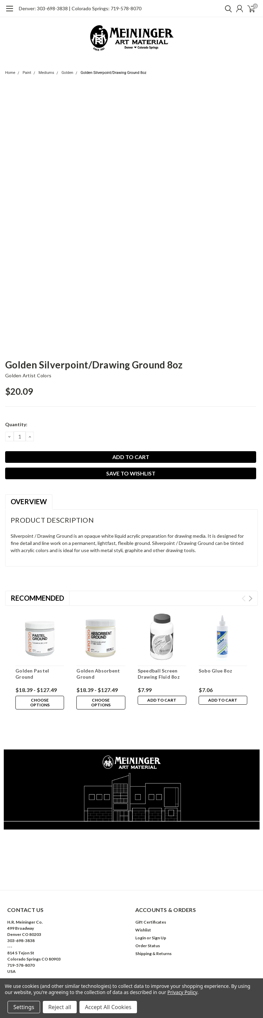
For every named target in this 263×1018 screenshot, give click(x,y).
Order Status (147, 914)
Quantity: (16, 424)
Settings (23, 1007)
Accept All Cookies (108, 1007)
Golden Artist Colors (28, 375)
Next (250, 598)
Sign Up (159, 907)
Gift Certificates (150, 891)
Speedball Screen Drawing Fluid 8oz (159, 674)
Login (140, 907)
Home (10, 72)
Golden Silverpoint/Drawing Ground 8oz (113, 72)
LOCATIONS (19, 973)
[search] (227, 8)
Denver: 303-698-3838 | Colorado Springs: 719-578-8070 (80, 8)
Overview (29, 501)
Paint (27, 72)
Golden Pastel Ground (32, 674)
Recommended (37, 598)
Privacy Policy (182, 992)
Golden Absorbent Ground (98, 674)
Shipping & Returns (153, 922)
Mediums (46, 72)
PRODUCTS (19, 965)
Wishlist (143, 899)
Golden (67, 72)
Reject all (59, 1007)
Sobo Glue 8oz (215, 671)
